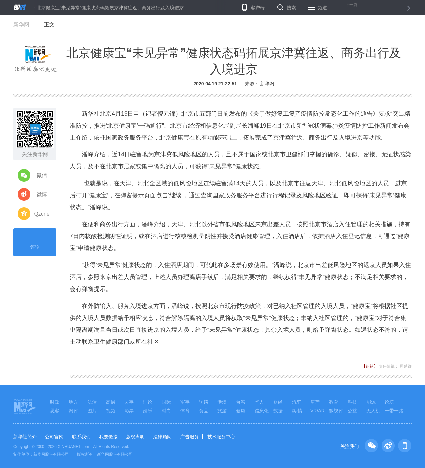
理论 (147, 402)
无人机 (373, 410)
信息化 (262, 410)
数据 (278, 410)
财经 (278, 402)
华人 (259, 402)
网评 (73, 410)
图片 (92, 410)
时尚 (166, 410)
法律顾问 (162, 436)
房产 (315, 402)
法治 (92, 402)
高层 (110, 402)
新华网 (21, 24)
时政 (54, 402)
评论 (34, 241)
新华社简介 (25, 436)
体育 (185, 410)
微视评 (336, 410)
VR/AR (317, 410)
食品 (203, 410)
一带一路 (394, 410)
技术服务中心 (221, 436)
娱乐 (147, 410)
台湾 (240, 402)
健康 (240, 410)
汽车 (296, 402)
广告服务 (189, 436)
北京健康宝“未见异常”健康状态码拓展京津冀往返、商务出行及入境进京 (110, 7)
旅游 (222, 410)
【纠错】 (370, 366)
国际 (166, 402)
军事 (185, 402)
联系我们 (81, 436)
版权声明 (135, 436)
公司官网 (54, 436)
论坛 (389, 402)
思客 (54, 410)
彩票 (129, 410)
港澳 (222, 402)
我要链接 (108, 436)
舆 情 (297, 410)
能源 (371, 402)
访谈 (203, 402)
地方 (73, 402)
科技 (352, 402)
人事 (129, 402)
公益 (352, 410)
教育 (333, 402)
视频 (110, 410)
